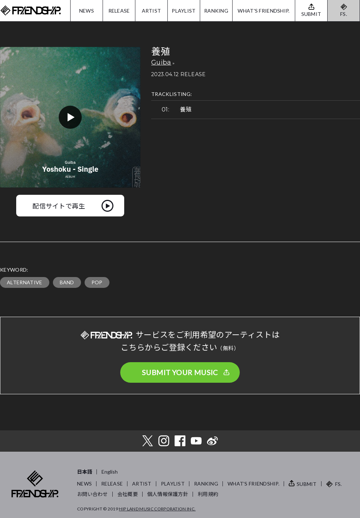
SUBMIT (307, 484)
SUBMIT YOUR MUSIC (180, 372)
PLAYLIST (183, 11)
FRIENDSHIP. (30, 10)
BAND (67, 282)
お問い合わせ (92, 494)
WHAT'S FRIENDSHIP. (263, 11)
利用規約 (208, 494)
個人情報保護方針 (167, 494)
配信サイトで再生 (58, 205)
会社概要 (127, 494)
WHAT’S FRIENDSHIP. (253, 483)
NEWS (86, 11)
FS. (343, 14)
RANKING (216, 11)
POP (97, 282)
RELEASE (119, 11)
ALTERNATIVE (24, 282)
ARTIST (151, 11)
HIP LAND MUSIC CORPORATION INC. (157, 509)
